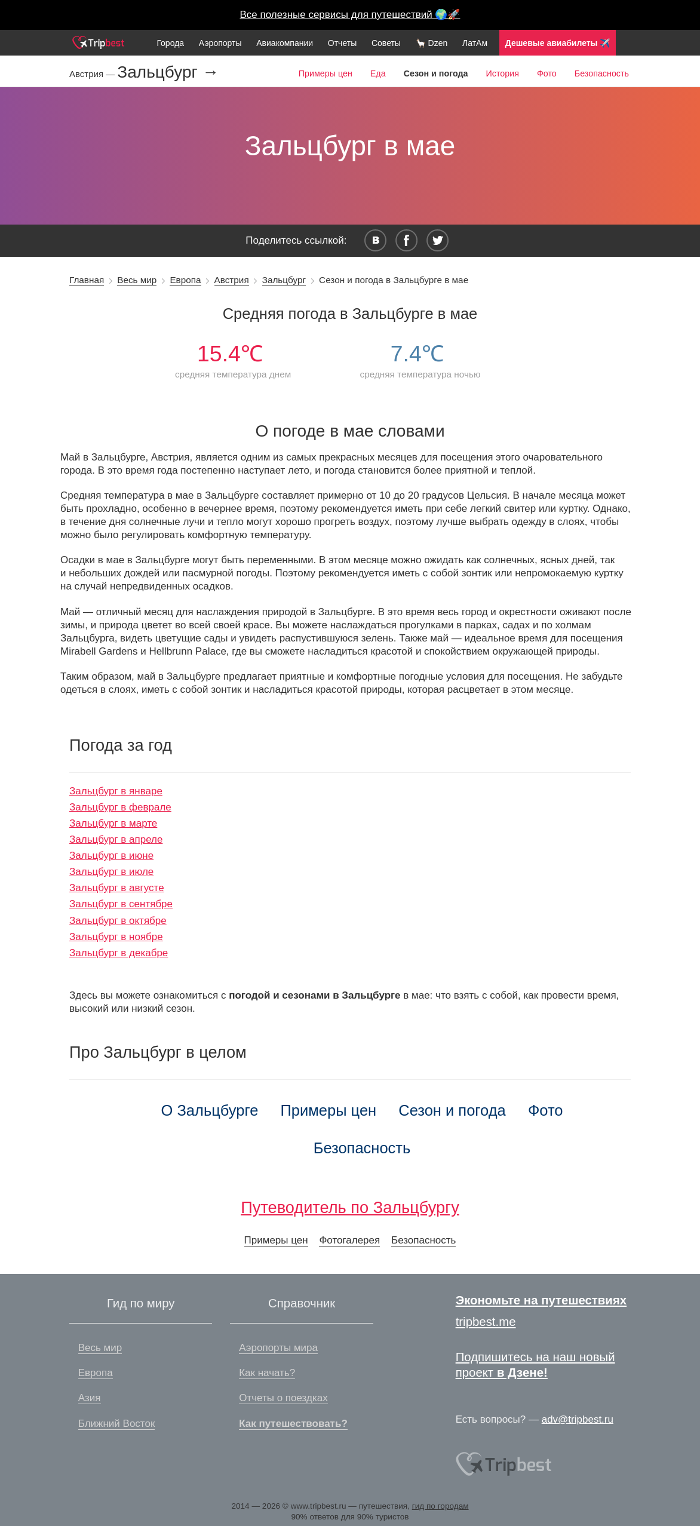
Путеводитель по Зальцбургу (350, 1207)
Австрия (231, 280)
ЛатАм (474, 43)
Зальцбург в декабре (118, 953)
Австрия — (93, 73)
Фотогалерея (349, 1240)
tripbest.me (486, 1321)
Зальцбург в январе (115, 791)
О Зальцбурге (210, 1110)
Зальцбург (284, 280)
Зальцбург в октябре (118, 920)
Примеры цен (325, 73)
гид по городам (440, 1506)
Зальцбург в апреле (115, 839)
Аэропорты (220, 43)
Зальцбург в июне (111, 855)
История (502, 73)
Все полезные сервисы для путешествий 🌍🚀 (350, 14)
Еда (378, 73)
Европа (185, 280)
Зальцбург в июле (111, 871)
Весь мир (136, 280)
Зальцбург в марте (113, 823)
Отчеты (342, 43)
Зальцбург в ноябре (116, 936)
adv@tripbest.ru (577, 1419)
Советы (386, 43)
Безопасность (602, 73)
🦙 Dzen (432, 43)
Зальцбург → (168, 72)
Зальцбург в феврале (120, 807)
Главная (86, 280)
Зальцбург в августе (116, 888)
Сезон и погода (452, 1110)
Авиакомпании (284, 43)
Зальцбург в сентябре (121, 904)
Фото (547, 73)
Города (170, 43)
